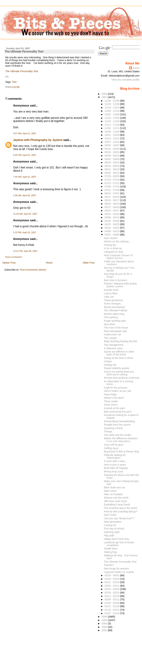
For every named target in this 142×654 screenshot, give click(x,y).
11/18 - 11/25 (112, 121)
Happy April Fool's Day (116, 538)
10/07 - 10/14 (112, 142)
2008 (105, 93)
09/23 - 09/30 (112, 148)
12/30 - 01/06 (112, 100)
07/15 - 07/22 (112, 183)
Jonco (136, 68)
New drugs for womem (116, 568)
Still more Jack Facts (115, 501)
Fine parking (111, 317)
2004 (105, 623)
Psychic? (109, 565)
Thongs (108, 431)
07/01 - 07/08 (112, 190)
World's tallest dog (114, 314)
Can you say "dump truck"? (119, 518)
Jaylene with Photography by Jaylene (37, 139)
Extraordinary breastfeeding (119, 421)
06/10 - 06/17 (112, 200)
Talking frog (110, 552)
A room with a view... (115, 461)
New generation (112, 521)
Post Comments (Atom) (33, 269)
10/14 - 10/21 (112, 138)
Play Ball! (109, 535)
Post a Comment (13, 257)
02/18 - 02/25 (112, 592)
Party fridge (110, 394)
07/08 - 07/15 (112, 186)
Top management (113, 344)
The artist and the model (117, 435)
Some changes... (113, 303)
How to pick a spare (115, 464)
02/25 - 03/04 (112, 589)
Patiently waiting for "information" (115, 456)
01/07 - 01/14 (112, 613)
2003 (105, 627)
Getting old (110, 364)
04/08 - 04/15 (112, 231)
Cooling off (110, 525)
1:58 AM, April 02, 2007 (24, 195)
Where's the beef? (114, 397)
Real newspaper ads (115, 331)
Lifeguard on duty (113, 251)
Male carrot (110, 490)
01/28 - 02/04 (112, 603)
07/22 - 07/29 (112, 179)
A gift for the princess (115, 387)
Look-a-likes (110, 293)
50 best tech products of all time (121, 377)
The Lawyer (110, 338)
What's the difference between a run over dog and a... (120, 440)
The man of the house (116, 327)
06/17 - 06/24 (112, 196)
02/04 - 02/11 (112, 599)
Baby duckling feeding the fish (120, 341)
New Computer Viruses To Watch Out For (118, 257)
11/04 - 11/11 (112, 128)
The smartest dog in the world (120, 508)
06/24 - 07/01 (112, 193)
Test (14, 82)
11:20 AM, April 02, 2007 (25, 214)
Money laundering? (114, 307)
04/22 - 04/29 (112, 224)
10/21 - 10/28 (112, 135)
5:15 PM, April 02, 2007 (24, 232)
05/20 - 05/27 (112, 210)
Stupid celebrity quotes (116, 368)
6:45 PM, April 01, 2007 (24, 155)
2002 (105, 630)
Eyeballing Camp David (117, 504)
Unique (108, 361)
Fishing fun (110, 245)
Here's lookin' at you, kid (117, 391)
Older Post (89, 262)
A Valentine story (113, 348)
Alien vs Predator (113, 494)
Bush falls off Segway (116, 468)
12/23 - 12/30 (112, 104)
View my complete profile (125, 79)
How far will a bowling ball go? (120, 511)
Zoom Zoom (110, 404)
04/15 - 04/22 (112, 227)
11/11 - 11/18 (112, 124)
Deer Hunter (111, 238)
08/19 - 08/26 (112, 166)
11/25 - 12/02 (112, 118)
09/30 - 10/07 (112, 145)
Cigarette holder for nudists (119, 572)
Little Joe (109, 296)
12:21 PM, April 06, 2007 (25, 251)
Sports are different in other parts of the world (119, 353)
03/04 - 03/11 (112, 585)
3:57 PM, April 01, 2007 (24, 133)
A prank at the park (114, 408)
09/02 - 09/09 (112, 159)
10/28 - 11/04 (112, 131)
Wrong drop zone (113, 471)
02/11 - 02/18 (112, 596)
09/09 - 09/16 (112, 155)
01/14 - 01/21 (112, 609)
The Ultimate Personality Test (24, 51)
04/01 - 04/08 (112, 234)
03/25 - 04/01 (112, 575)
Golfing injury (111, 448)
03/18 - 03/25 (112, 578)
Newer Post (8, 262)
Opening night (112, 532)
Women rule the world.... (117, 497)
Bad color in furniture (115, 280)
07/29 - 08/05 (112, 176)
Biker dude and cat (114, 487)
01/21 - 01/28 (112, 606)
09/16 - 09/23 (112, 152)
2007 (105, 97)
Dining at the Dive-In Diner (118, 358)
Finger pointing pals (115, 320)
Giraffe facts (110, 548)
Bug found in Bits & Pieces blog (121, 451)
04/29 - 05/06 (112, 221)
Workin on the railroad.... (117, 241)
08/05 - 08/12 (112, 172)
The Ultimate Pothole (115, 310)
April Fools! (110, 514)
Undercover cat (112, 334)
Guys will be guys (113, 444)
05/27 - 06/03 (112, 207)
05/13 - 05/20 (112, 214)
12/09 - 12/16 (112, 110)
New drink (109, 324)
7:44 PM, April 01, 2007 (24, 177)
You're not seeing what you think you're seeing (119, 373)
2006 (105, 616)
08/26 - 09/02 (112, 162)
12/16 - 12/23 (112, 107)
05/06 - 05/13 (112, 217)
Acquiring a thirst (113, 428)
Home (49, 262)
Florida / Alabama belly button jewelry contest (120, 285)
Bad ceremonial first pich (117, 411)
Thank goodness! (113, 300)
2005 (105, 620)
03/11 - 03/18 (112, 582)
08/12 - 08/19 (112, 169)
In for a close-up (113, 248)
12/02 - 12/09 (112, 114)
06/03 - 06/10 (112, 203)
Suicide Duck (111, 289)
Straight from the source (117, 424)
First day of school (114, 528)
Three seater (111, 401)
